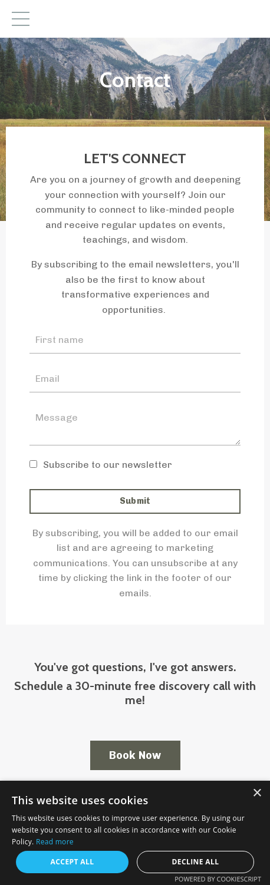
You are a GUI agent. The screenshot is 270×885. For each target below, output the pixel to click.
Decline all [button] (195, 862)
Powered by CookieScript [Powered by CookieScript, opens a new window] (217, 878)
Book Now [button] (135, 755)
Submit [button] (135, 501)
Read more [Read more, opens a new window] (55, 842)
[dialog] (135, 833)
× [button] (256, 793)
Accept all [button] (72, 862)
